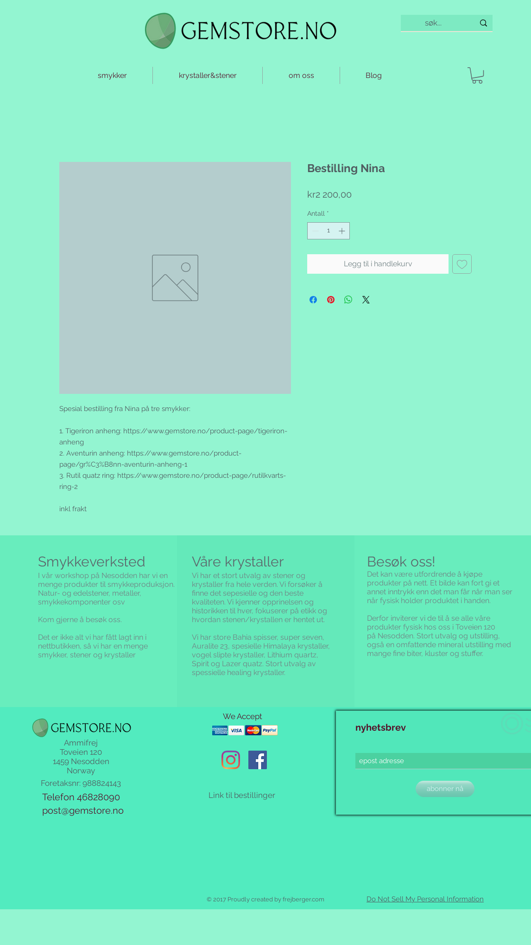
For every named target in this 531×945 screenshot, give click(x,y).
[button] (477, 75)
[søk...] (433, 23)
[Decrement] (314, 231)
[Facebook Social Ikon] (257, 760)
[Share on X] (366, 299)
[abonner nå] (445, 789)
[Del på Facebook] (313, 299)
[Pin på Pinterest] (330, 299)
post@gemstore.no (83, 810)
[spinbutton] (328, 231)
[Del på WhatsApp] (348, 299)
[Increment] (342, 231)
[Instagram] (230, 760)
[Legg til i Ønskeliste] (462, 264)
